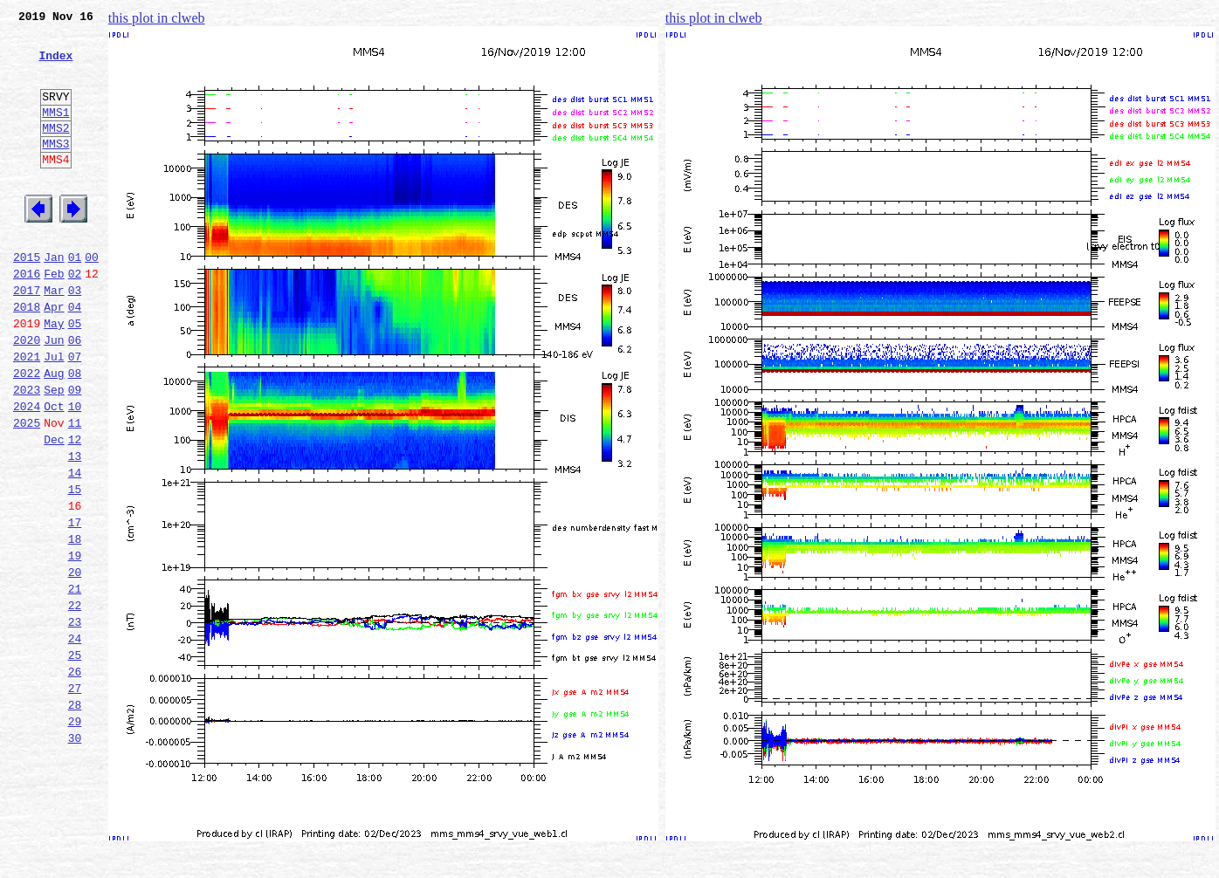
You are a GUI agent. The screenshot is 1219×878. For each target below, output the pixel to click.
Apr (54, 356)
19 (75, 644)
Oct (54, 471)
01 (75, 298)
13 (75, 529)
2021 (26, 414)
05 (75, 375)
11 (75, 490)
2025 (26, 490)
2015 (26, 298)
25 (75, 759)
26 (75, 778)
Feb (54, 318)
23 (75, 721)
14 (75, 548)
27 (75, 798)
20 (75, 663)
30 (75, 855)
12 (75, 510)
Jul (54, 414)
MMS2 (55, 151)
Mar (54, 337)
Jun (54, 394)
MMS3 (55, 169)
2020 (26, 394)
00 (92, 298)
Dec (54, 510)
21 (75, 682)
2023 (26, 452)
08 (75, 433)
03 (75, 337)
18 (75, 625)
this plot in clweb (156, 17)
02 (75, 318)
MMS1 (55, 133)
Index (55, 65)
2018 (26, 356)
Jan (54, 298)
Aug (54, 433)
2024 (26, 471)
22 (75, 702)
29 (75, 836)
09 (75, 452)
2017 (26, 337)
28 (75, 817)
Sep (54, 452)
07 (75, 414)
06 (75, 394)
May (54, 375)
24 (75, 740)
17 (75, 606)
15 (75, 567)
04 (75, 356)
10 (75, 471)
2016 (26, 318)
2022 (26, 433)
